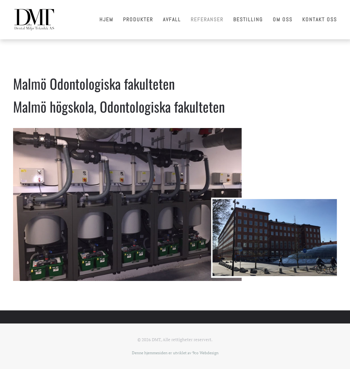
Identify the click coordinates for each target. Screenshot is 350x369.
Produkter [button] (138, 19)
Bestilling (248, 19)
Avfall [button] (172, 19)
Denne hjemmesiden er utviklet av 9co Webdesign (175, 352)
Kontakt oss (319, 19)
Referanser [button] (207, 19)
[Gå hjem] (34, 19)
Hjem (106, 19)
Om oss (282, 19)
